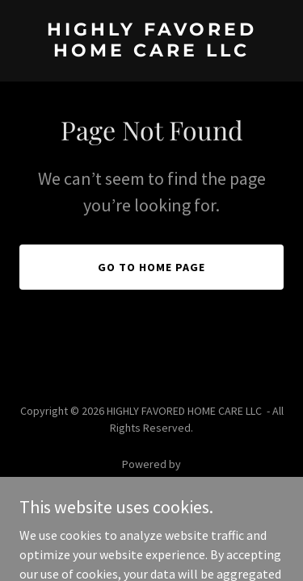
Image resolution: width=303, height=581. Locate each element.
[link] (151, 52)
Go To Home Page (151, 267)
